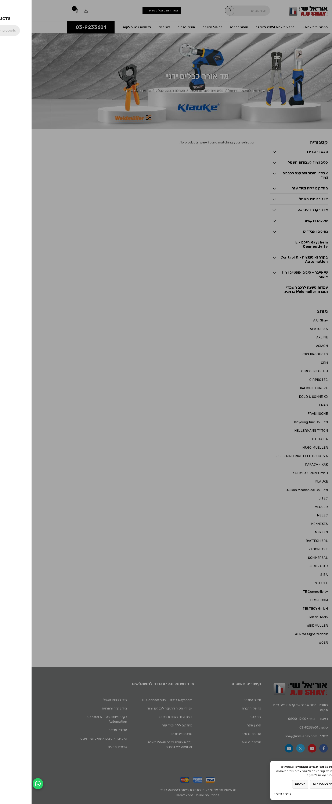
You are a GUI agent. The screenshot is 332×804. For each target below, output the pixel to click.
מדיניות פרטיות (251, 794)
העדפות (268, 784)
